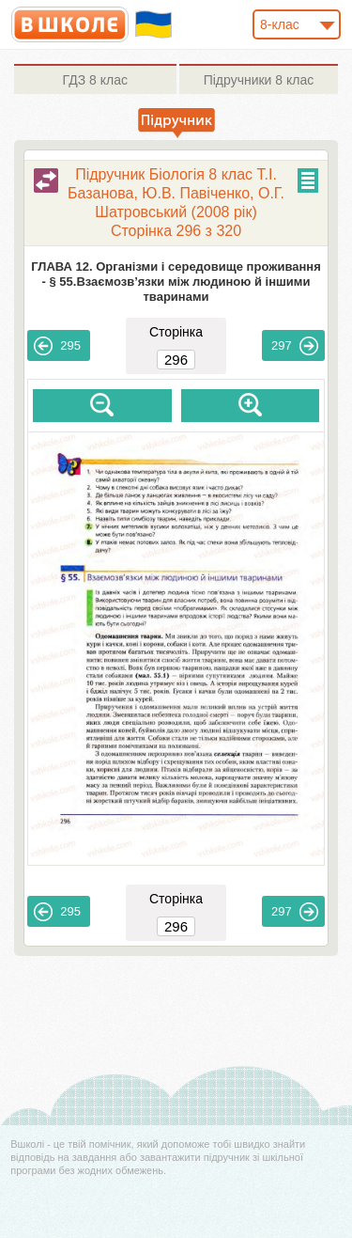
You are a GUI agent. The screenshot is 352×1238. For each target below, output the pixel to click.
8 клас (95, 79)
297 (294, 346)
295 (57, 346)
